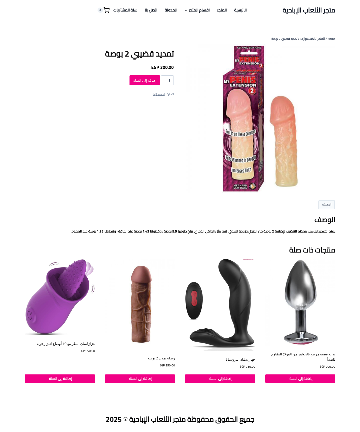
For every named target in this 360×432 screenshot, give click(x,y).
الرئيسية (240, 10)
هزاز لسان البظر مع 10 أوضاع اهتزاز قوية (65, 343)
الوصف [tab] (327, 204)
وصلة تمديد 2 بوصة (161, 358)
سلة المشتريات (125, 10)
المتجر (222, 10)
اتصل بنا (151, 10)
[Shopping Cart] (103, 10)
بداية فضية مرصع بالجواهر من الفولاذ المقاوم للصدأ (303, 357)
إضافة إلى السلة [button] (300, 378)
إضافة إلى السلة (144, 80)
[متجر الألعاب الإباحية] (308, 10)
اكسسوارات (159, 94)
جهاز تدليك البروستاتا (240, 359)
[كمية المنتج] (167, 80)
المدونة (171, 10)
